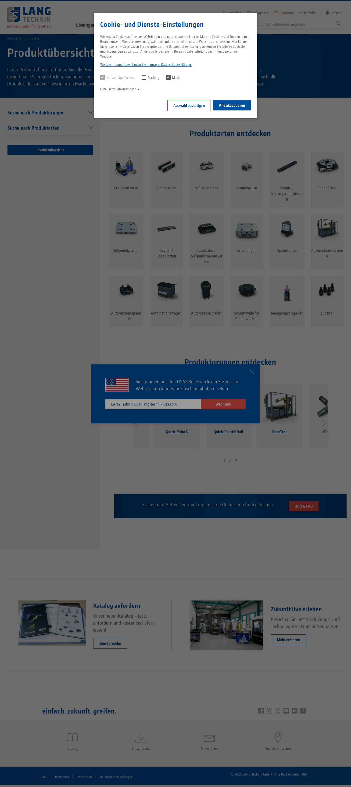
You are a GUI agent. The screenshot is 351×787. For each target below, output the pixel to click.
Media (173, 77)
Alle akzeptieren (232, 104)
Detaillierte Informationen (118, 89)
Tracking (150, 77)
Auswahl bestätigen (188, 105)
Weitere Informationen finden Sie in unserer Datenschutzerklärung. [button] (146, 64)
